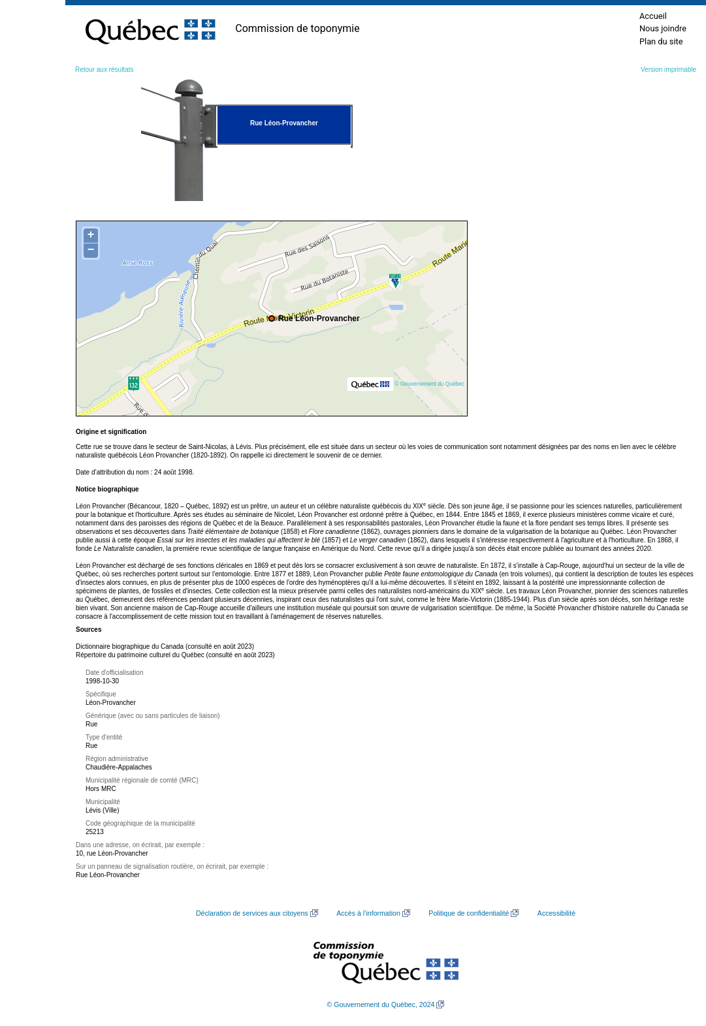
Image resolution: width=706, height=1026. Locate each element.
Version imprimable (668, 69)
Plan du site (661, 41)
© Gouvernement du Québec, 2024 (381, 1004)
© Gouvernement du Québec (429, 384)
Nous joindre (662, 28)
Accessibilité (556, 913)
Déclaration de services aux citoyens (252, 913)
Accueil (653, 16)
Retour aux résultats (104, 69)
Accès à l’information (368, 913)
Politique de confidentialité (468, 913)
